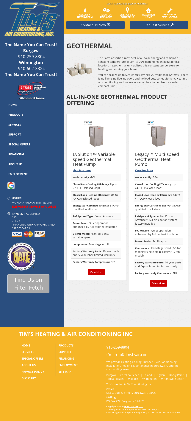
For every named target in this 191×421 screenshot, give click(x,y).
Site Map (65, 371)
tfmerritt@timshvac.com (127, 354)
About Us (15, 164)
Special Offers (19, 144)
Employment (18, 174)
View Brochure (82, 170)
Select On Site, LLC (133, 406)
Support (14, 134)
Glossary (29, 378)
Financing (16, 154)
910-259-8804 (117, 347)
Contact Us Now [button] (95, 25)
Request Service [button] (159, 25)
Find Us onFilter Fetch (28, 283)
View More (96, 272)
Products (15, 114)
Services (14, 124)
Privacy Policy (33, 371)
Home (12, 105)
